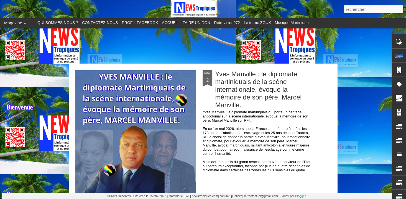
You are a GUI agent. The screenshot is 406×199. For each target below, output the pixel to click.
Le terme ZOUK (257, 22)
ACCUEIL (170, 22)
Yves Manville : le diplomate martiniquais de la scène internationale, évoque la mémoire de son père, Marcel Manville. (258, 89)
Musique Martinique (292, 22)
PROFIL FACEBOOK (140, 22)
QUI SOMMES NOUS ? (57, 22)
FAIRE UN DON (196, 22)
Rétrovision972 (227, 22)
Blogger (300, 196)
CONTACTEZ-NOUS (100, 22)
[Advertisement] (203, 45)
